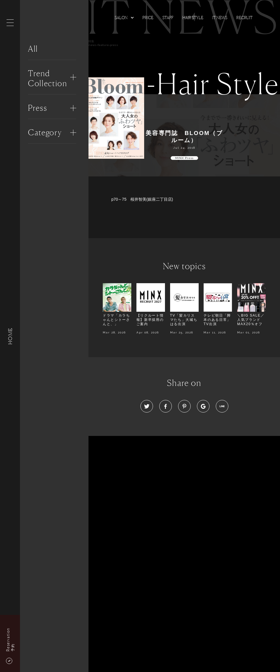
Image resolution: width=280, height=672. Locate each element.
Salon (121, 17)
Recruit (244, 17)
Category (45, 132)
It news (219, 17)
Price (147, 17)
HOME (10, 335)
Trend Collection (47, 78)
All (33, 49)
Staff (167, 17)
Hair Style (192, 17)
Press (37, 108)
